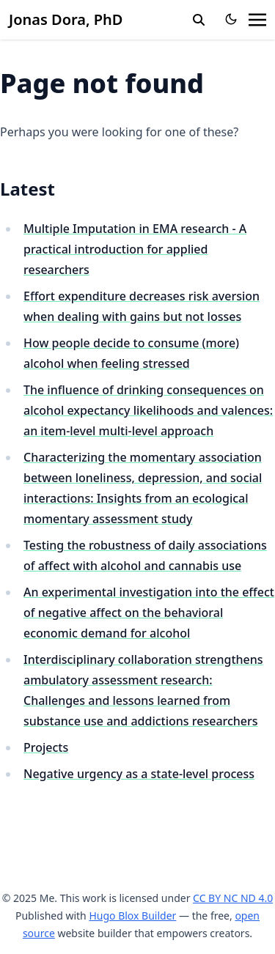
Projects (45, 747)
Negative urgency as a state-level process (138, 774)
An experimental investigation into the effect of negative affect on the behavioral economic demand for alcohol (148, 612)
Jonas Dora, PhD (65, 19)
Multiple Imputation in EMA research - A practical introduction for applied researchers (134, 249)
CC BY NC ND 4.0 (233, 898)
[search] (198, 20)
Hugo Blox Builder (132, 915)
